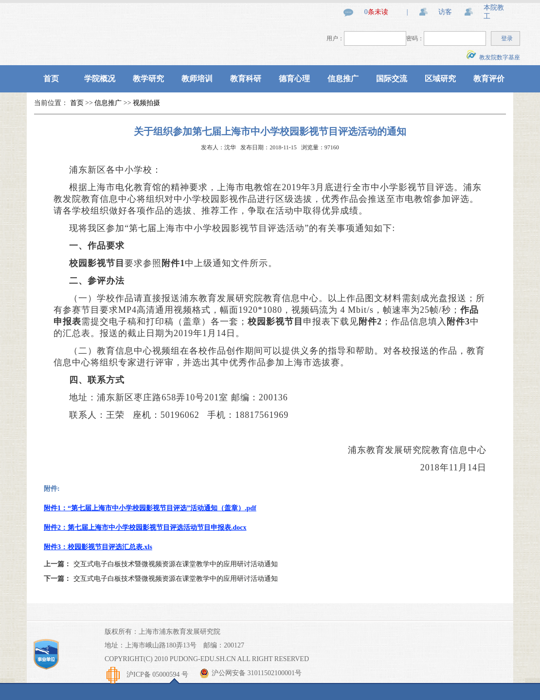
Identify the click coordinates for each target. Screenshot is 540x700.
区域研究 (440, 78)
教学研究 (148, 78)
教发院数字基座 (493, 57)
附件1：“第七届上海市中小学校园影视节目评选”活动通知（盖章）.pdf (150, 508)
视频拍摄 (146, 103)
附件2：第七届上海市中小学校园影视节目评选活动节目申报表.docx (145, 527)
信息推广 (343, 78)
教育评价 (488, 78)
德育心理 (294, 78)
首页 (51, 78)
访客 (445, 12)
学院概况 (99, 78)
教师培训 (197, 78)
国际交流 (391, 78)
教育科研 (245, 78)
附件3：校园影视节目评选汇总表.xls (98, 547)
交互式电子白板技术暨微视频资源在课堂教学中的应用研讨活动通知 (175, 564)
